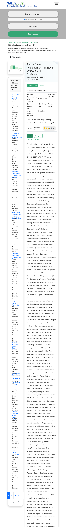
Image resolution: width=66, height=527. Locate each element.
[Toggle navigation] (56, 4)
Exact (35, 19)
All (31, 19)
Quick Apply (32, 85)
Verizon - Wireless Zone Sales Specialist (15, 346)
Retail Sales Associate (15, 303)
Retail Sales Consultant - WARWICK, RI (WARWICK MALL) (15, 378)
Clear (41, 19)
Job (30, 136)
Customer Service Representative (15, 135)
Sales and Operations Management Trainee (15, 174)
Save (42, 85)
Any (26, 19)
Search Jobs (33, 34)
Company (38, 136)
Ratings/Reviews (33, 139)
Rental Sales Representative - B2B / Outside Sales (15, 215)
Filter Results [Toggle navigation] (15, 57)
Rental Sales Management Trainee (15, 96)
